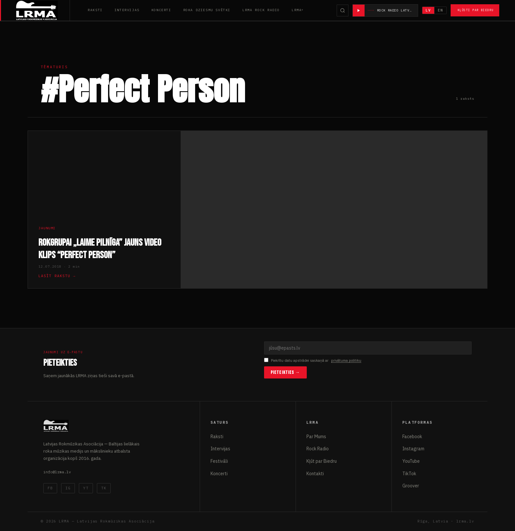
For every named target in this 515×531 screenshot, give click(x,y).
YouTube (411, 461)
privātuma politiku (346, 360)
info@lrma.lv (57, 471)
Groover (410, 486)
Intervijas (127, 10)
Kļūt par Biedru (321, 461)
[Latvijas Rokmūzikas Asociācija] (43, 10)
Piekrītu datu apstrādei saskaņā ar (312, 360)
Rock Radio (317, 449)
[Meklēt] (342, 10)
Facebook (412, 436)
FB (50, 488)
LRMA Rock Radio (261, 10)
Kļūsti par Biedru (475, 10)
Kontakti (315, 474)
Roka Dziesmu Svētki (207, 10)
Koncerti (161, 10)
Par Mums (316, 436)
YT (85, 488)
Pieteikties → (285, 372)
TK (103, 488)
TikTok (409, 474)
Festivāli (219, 461)
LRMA (297, 10)
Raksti (95, 10)
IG (68, 488)
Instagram (413, 449)
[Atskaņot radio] (359, 10)
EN (440, 10)
